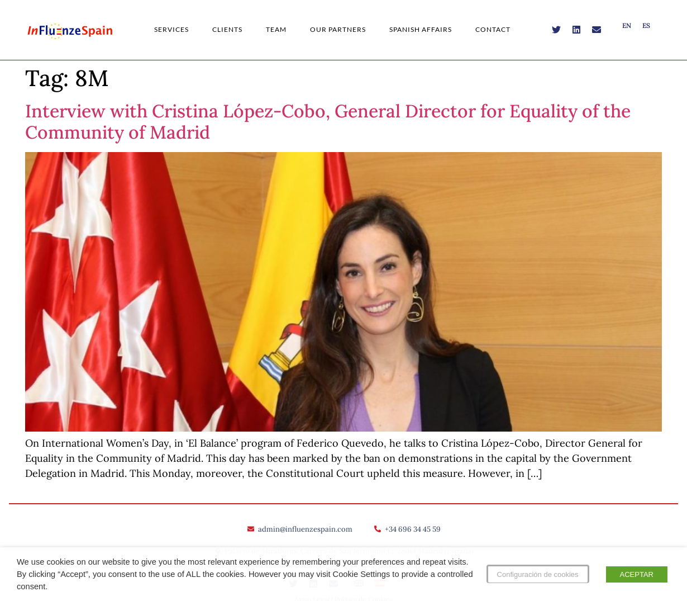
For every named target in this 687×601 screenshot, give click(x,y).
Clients (227, 29)
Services (171, 29)
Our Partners (338, 29)
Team (276, 29)
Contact (493, 29)
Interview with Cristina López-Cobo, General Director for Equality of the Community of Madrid (328, 122)
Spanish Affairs (420, 29)
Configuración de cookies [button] (538, 574)
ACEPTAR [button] (636, 574)
